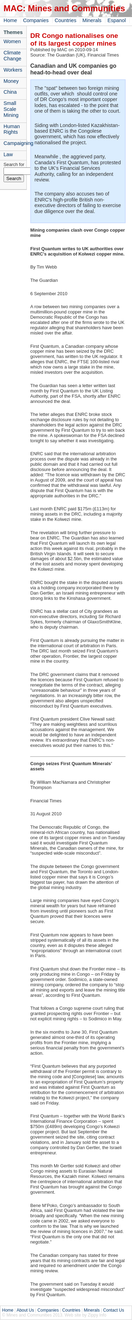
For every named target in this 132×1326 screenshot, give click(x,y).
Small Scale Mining (11, 109)
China (10, 92)
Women (12, 41)
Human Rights (12, 129)
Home (10, 20)
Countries (65, 20)
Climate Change (12, 55)
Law (8, 154)
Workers (13, 70)
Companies (36, 20)
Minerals (91, 20)
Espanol (116, 20)
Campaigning (15, 143)
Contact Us (113, 1310)
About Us (25, 1310)
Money (11, 81)
